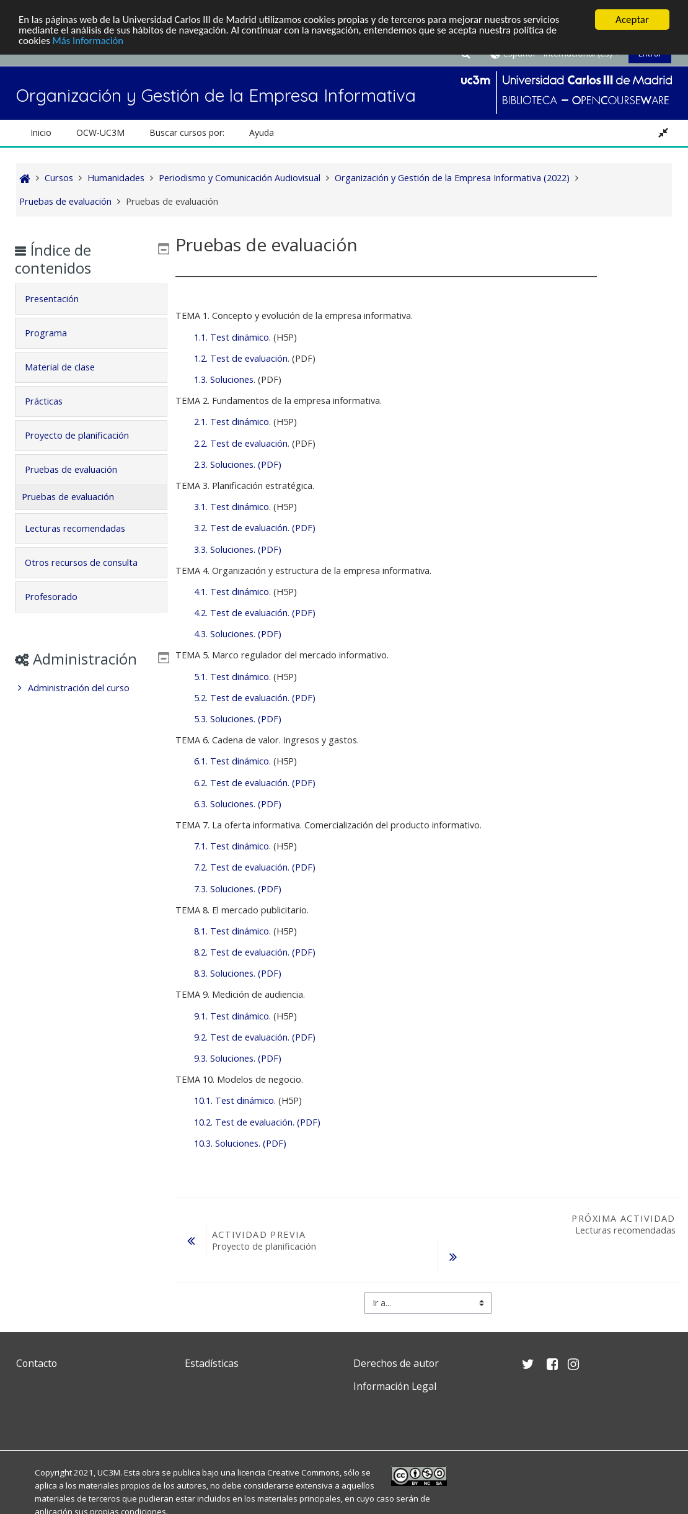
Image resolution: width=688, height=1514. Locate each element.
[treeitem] (91, 706)
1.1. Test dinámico (231, 337)
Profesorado (60, 596)
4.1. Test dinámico (231, 592)
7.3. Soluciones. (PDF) (237, 889)
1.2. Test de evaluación (241, 358)
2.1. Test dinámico (231, 422)
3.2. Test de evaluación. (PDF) (254, 528)
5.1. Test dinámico (231, 677)
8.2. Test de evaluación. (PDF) (254, 952)
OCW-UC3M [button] (100, 132)
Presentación (61, 299)
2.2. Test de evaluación (241, 443)
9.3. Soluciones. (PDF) (237, 1058)
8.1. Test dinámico (231, 931)
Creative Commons (303, 1472)
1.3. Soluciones (224, 379)
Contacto (36, 1363)
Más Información (89, 41)
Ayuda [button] (261, 132)
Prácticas (53, 401)
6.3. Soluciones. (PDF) (237, 804)
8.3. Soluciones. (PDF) (237, 973)
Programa (55, 333)
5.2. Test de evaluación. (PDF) (254, 698)
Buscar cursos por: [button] (186, 132)
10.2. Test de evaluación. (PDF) (257, 1122)
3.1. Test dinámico (231, 507)
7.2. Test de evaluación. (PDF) (254, 867)
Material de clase (69, 367)
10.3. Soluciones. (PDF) (240, 1143)
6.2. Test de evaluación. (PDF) (254, 783)
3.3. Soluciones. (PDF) (237, 549)
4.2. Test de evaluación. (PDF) (254, 613)
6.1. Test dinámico (231, 761)
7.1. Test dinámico (231, 846)
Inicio (40, 132)
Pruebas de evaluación (80, 469)
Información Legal (394, 1386)
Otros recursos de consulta (90, 562)
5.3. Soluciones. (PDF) (237, 719)
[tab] (91, 299)
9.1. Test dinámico (231, 1016)
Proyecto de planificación (86, 435)
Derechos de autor (396, 1363)
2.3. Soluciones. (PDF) (237, 464)
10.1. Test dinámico (234, 1100)
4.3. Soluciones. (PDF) (237, 634)
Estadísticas (212, 1363)
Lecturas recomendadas (84, 528)
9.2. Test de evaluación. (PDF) (254, 1037)
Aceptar (632, 19)
